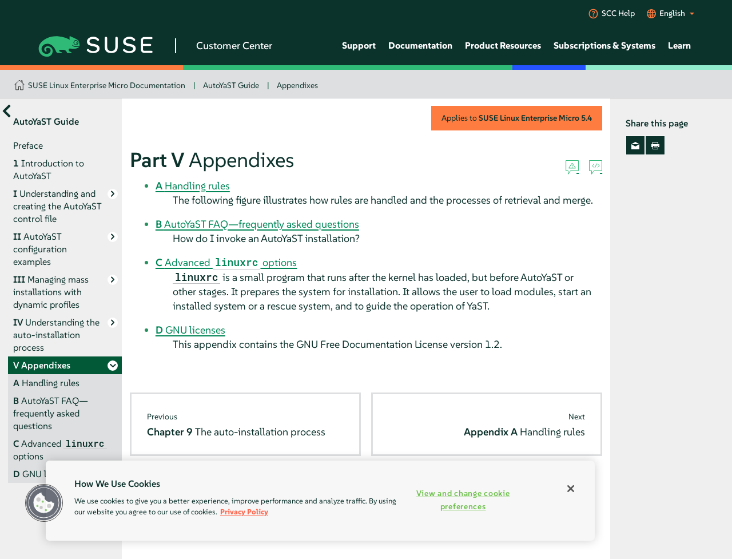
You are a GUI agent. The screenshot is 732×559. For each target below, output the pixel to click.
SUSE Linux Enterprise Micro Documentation (106, 85)
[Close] (570, 488)
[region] (320, 501)
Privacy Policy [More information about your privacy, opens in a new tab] (244, 512)
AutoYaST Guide (231, 85)
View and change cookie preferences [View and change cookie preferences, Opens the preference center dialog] (463, 500)
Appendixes (297, 85)
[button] (44, 503)
